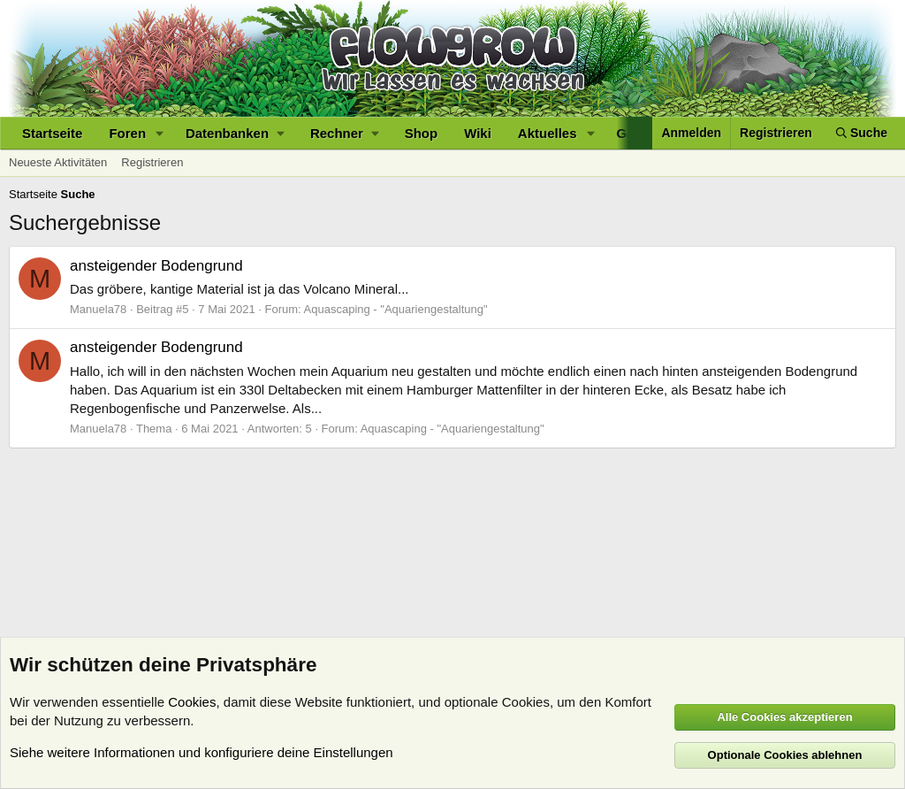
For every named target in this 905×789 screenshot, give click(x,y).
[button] (160, 133)
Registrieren (152, 162)
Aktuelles (547, 133)
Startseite (52, 133)
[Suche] (861, 133)
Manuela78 (98, 309)
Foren (127, 133)
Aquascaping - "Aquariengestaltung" (396, 309)
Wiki (477, 133)
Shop (421, 133)
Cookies (192, 701)
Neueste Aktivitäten (58, 162)
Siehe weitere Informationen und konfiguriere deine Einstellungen (201, 752)
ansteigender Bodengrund (156, 265)
